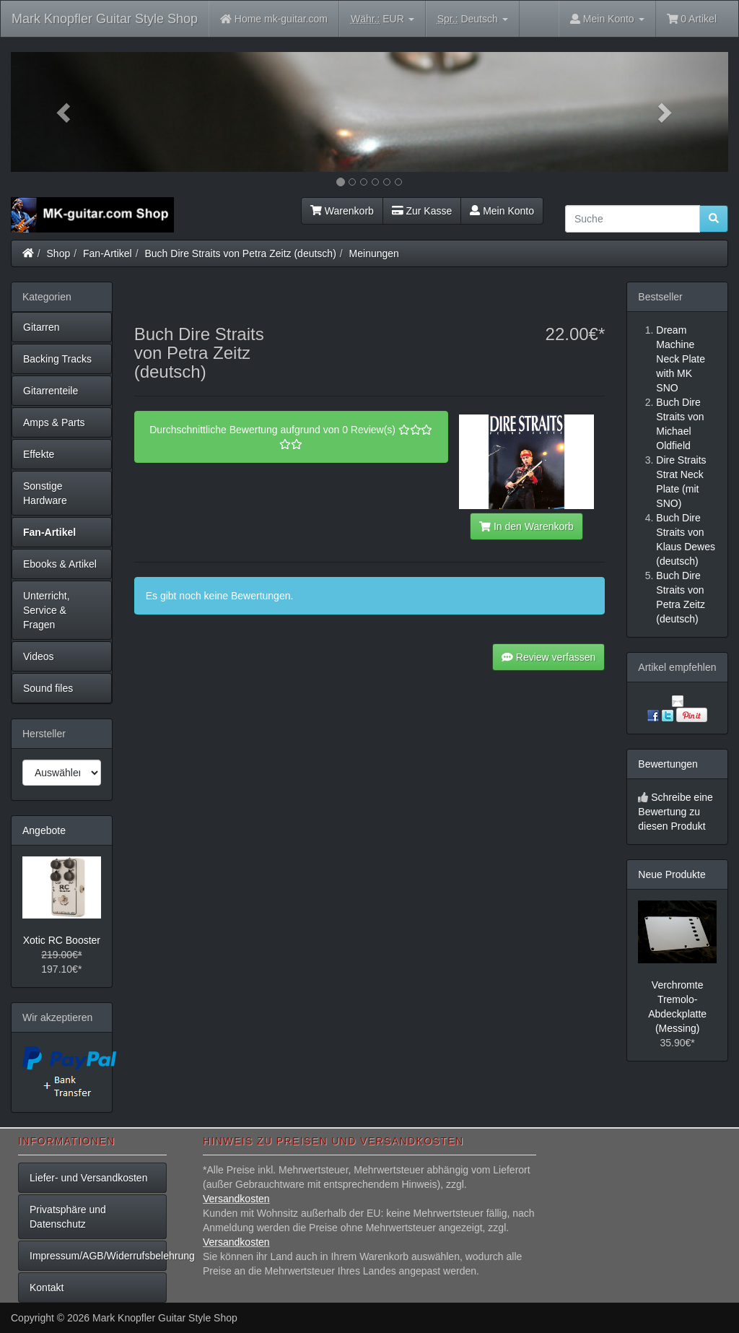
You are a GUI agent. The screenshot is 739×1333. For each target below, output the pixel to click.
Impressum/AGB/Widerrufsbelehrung (98, 1256)
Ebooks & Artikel (60, 564)
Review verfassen (548, 657)
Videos (38, 656)
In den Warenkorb (526, 526)
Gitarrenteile (50, 390)
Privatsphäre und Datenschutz (68, 1217)
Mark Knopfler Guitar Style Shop (105, 19)
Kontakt (47, 1287)
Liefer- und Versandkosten (88, 1178)
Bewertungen (668, 764)
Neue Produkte (671, 874)
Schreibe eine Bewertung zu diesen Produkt (675, 811)
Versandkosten (236, 1198)
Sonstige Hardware (45, 493)
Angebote (44, 830)
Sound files (48, 688)
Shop (59, 253)
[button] (64, 112)
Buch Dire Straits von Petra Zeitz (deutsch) (240, 253)
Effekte (38, 454)
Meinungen (374, 253)
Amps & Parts (54, 422)
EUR (382, 19)
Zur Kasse (422, 211)
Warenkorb (342, 211)
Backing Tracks (57, 359)
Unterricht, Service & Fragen (46, 610)
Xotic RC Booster (61, 940)
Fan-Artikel (107, 253)
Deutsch (472, 19)
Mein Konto (502, 211)
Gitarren (41, 327)
